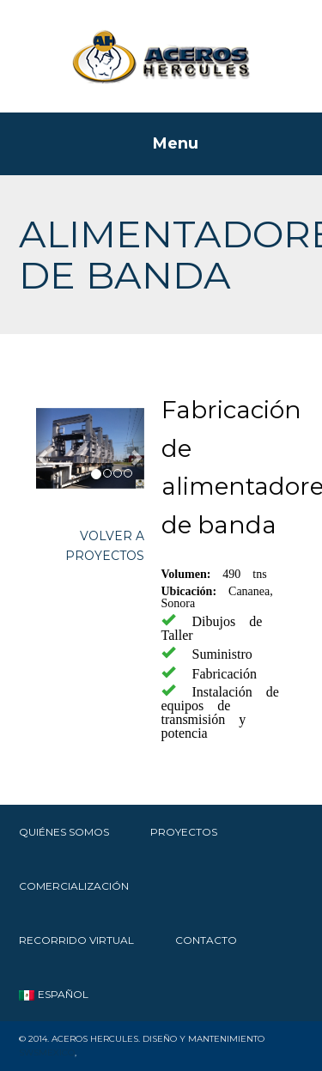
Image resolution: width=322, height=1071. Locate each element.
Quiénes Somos (64, 831)
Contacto (206, 940)
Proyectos (183, 831)
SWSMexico (47, 1052)
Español (53, 994)
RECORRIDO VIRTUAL (76, 940)
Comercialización (74, 885)
